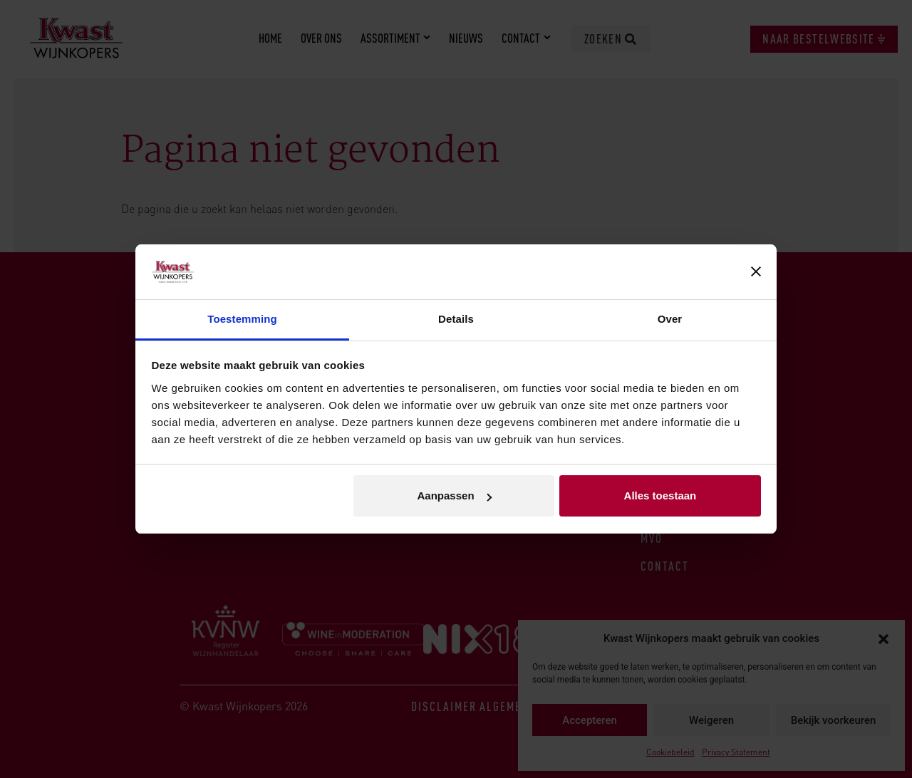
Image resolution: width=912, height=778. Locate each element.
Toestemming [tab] (242, 319)
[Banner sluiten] (756, 272)
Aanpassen (455, 495)
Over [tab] (670, 319)
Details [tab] (456, 319)
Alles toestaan (660, 495)
